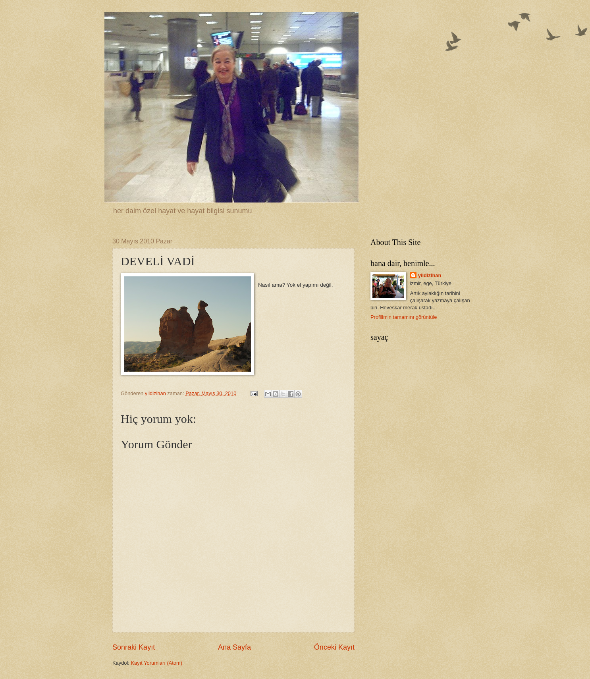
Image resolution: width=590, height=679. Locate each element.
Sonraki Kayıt (133, 647)
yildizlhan (430, 275)
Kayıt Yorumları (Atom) (157, 663)
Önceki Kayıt (334, 647)
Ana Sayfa (234, 647)
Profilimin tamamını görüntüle (403, 317)
